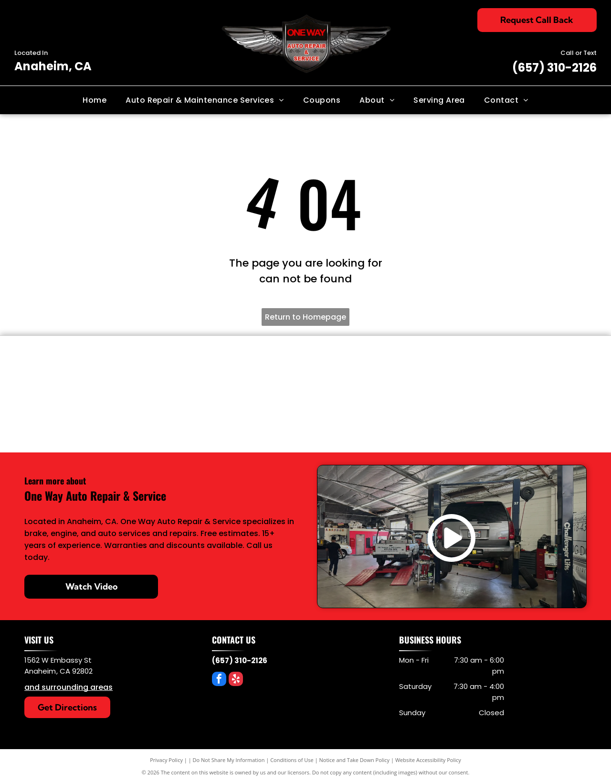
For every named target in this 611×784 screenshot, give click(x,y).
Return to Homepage (305, 316)
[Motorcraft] (351, 417)
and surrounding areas (68, 687)
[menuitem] (94, 100)
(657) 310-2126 (554, 67)
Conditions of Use (292, 759)
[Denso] (74, 371)
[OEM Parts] (74, 417)
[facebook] (219, 680)
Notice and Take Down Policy (354, 759)
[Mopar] (444, 417)
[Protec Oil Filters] (444, 371)
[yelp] (236, 680)
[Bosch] (167, 417)
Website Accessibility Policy (428, 759)
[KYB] (351, 371)
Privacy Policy (166, 759)
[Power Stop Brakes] (167, 371)
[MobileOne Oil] (536, 371)
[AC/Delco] (259, 417)
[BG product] (259, 371)
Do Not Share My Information (229, 759)
